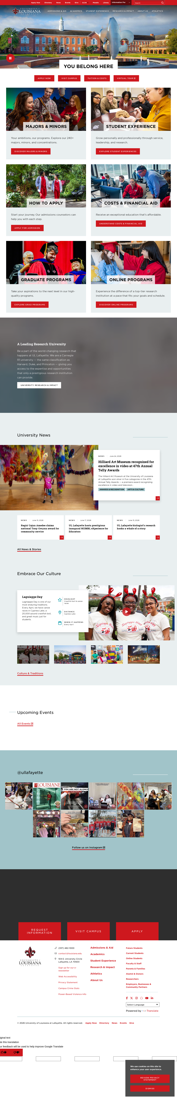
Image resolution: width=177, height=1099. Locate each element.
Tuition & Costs (97, 78)
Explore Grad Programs (30, 305)
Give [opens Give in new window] (76, 3)
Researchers (132, 982)
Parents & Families (135, 971)
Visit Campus (69, 78)
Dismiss (150, 1088)
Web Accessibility (67, 979)
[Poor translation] (16, 1055)
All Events (23, 723)
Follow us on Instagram (87, 847)
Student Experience (97, 11)
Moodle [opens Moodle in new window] (96, 3)
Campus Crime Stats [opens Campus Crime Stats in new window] (68, 991)
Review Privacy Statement (150, 1079)
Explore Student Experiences (117, 151)
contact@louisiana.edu (70, 956)
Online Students (134, 961)
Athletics (157, 11)
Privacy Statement (68, 985)
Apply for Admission (27, 228)
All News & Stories (29, 549)
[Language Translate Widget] (142, 1007)
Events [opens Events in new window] (67, 3)
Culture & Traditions (30, 673)
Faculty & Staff (133, 966)
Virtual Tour (125, 78)
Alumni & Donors (134, 977)
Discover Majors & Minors (31, 151)
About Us (143, 11)
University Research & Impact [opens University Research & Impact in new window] (39, 385)
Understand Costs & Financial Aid (120, 224)
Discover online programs (116, 305)
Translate (150, 1013)
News (58, 3)
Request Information (39, 932)
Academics (76, 11)
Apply (137, 932)
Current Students (134, 956)
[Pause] (10, 58)
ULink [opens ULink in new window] (84, 3)
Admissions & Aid (56, 11)
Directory (48, 3)
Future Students (134, 951)
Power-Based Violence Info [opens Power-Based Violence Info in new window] (72, 997)
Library (106, 3)
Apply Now (35, 3)
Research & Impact (123, 11)
